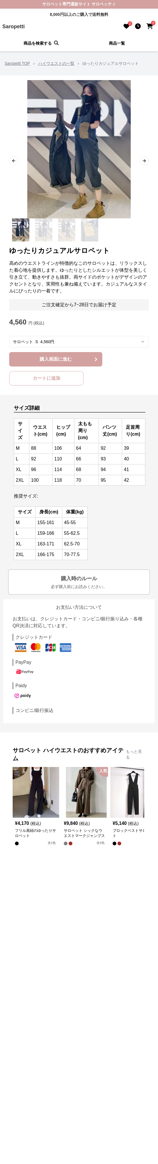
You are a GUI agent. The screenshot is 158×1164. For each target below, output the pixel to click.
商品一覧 (117, 43)
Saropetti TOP (17, 63)
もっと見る (134, 754)
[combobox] (79, 341)
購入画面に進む (69, 359)
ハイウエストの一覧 (56, 63)
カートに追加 (46, 378)
